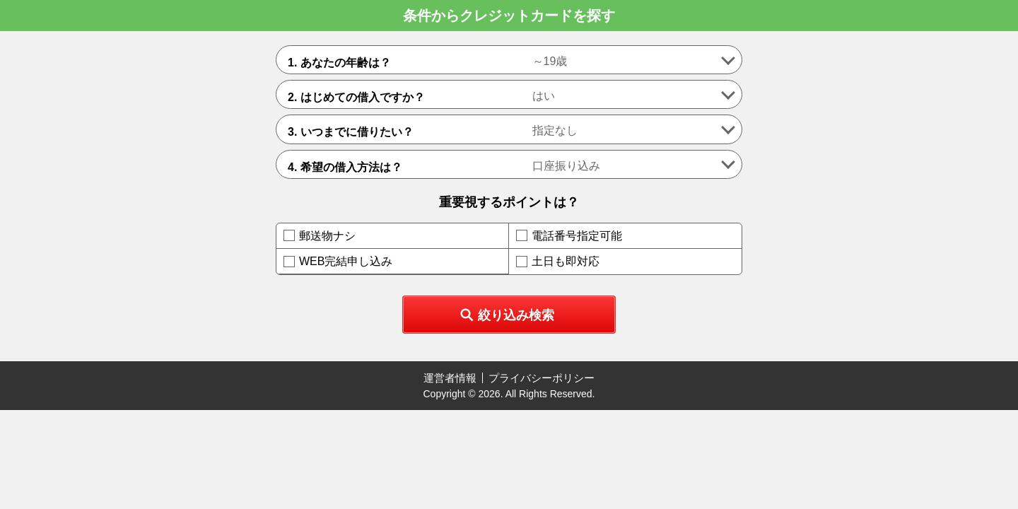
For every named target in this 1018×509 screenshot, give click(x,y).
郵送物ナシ (327, 236)
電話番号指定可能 (577, 236)
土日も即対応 (565, 261)
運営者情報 (449, 378)
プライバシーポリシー (541, 378)
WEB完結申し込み (345, 261)
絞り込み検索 (516, 315)
